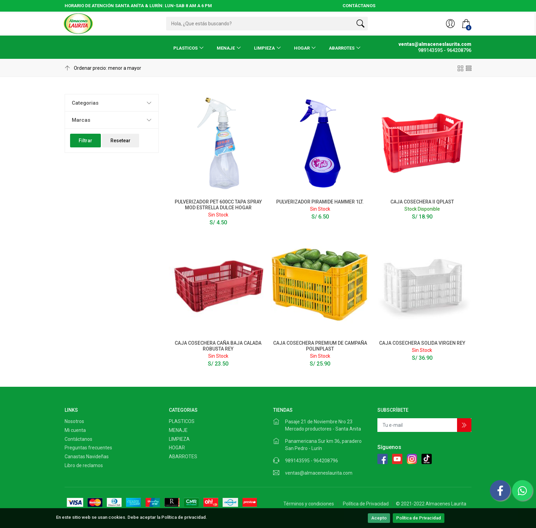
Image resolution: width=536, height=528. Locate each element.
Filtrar (85, 140)
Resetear (120, 140)
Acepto (379, 517)
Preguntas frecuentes (88, 447)
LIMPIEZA (264, 48)
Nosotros (74, 421)
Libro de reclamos (84, 465)
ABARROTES (341, 48)
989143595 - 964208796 (311, 460)
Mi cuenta (75, 430)
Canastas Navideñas (87, 456)
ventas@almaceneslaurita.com (318, 473)
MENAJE (226, 48)
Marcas (81, 120)
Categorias (85, 103)
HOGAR (302, 48)
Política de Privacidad (418, 517)
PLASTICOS (185, 48)
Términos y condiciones (308, 503)
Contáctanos (78, 439)
